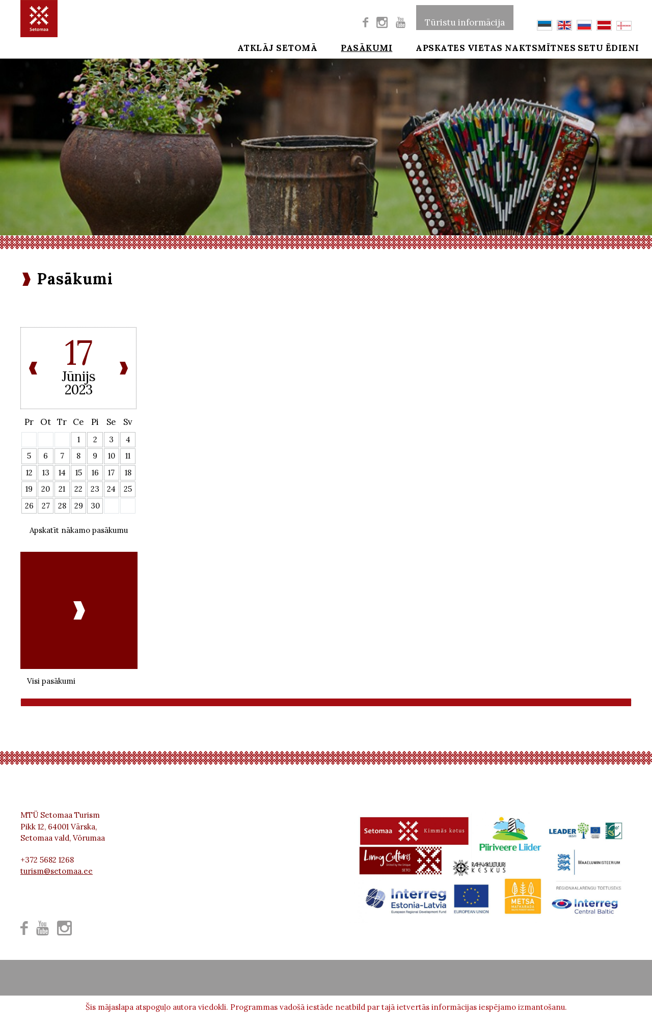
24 (111, 489)
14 (62, 472)
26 (29, 506)
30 (95, 506)
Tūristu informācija (465, 17)
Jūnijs (79, 376)
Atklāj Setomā (256, 46)
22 (78, 489)
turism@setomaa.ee (56, 871)
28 (62, 506)
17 (111, 472)
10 (111, 456)
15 (78, 472)
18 (128, 472)
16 (95, 472)
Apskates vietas (424, 46)
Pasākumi (338, 46)
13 (45, 472)
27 (46, 506)
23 (95, 489)
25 (128, 489)
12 (29, 472)
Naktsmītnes (519, 46)
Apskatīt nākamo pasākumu (79, 530)
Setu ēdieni (602, 46)
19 (29, 489)
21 (62, 489)
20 (45, 489)
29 (78, 506)
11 (127, 456)
